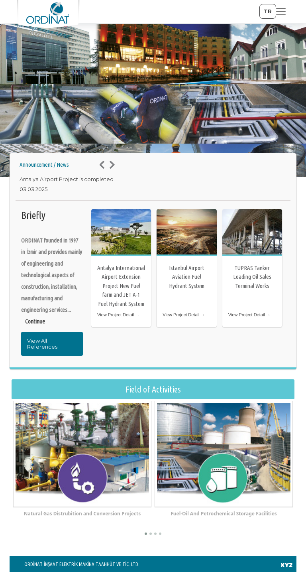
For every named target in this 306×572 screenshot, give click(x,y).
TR (268, 11)
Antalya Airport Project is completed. (67, 179)
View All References (42, 343)
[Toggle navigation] (281, 11)
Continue (35, 321)
